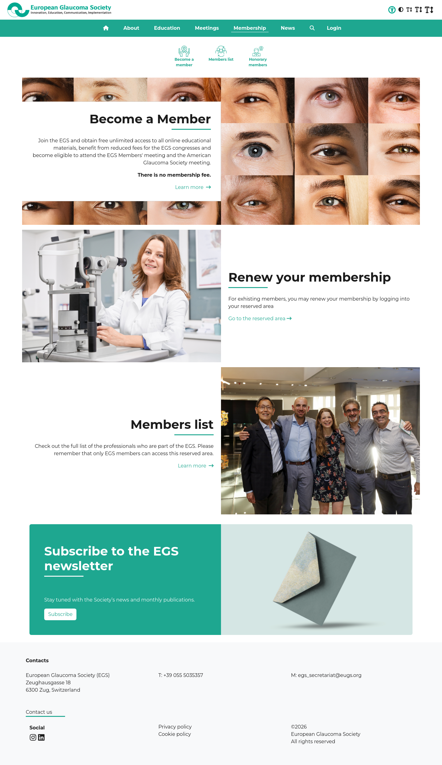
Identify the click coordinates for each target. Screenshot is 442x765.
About (131, 28)
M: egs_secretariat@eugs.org (326, 675)
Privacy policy (175, 727)
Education (167, 28)
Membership (250, 28)
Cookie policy (174, 734)
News (288, 28)
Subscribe (60, 614)
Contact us (39, 712)
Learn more (193, 187)
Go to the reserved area (260, 318)
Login (334, 28)
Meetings (207, 28)
